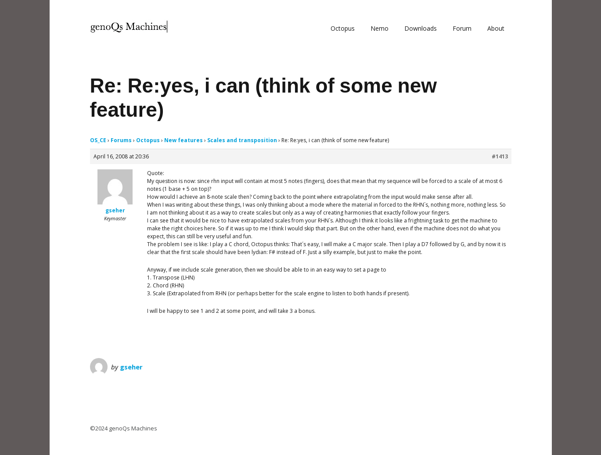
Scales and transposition (242, 140)
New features (183, 140)
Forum (462, 28)
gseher (131, 366)
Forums (121, 140)
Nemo (380, 28)
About (495, 28)
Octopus (343, 28)
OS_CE (98, 140)
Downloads (420, 28)
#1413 (500, 156)
